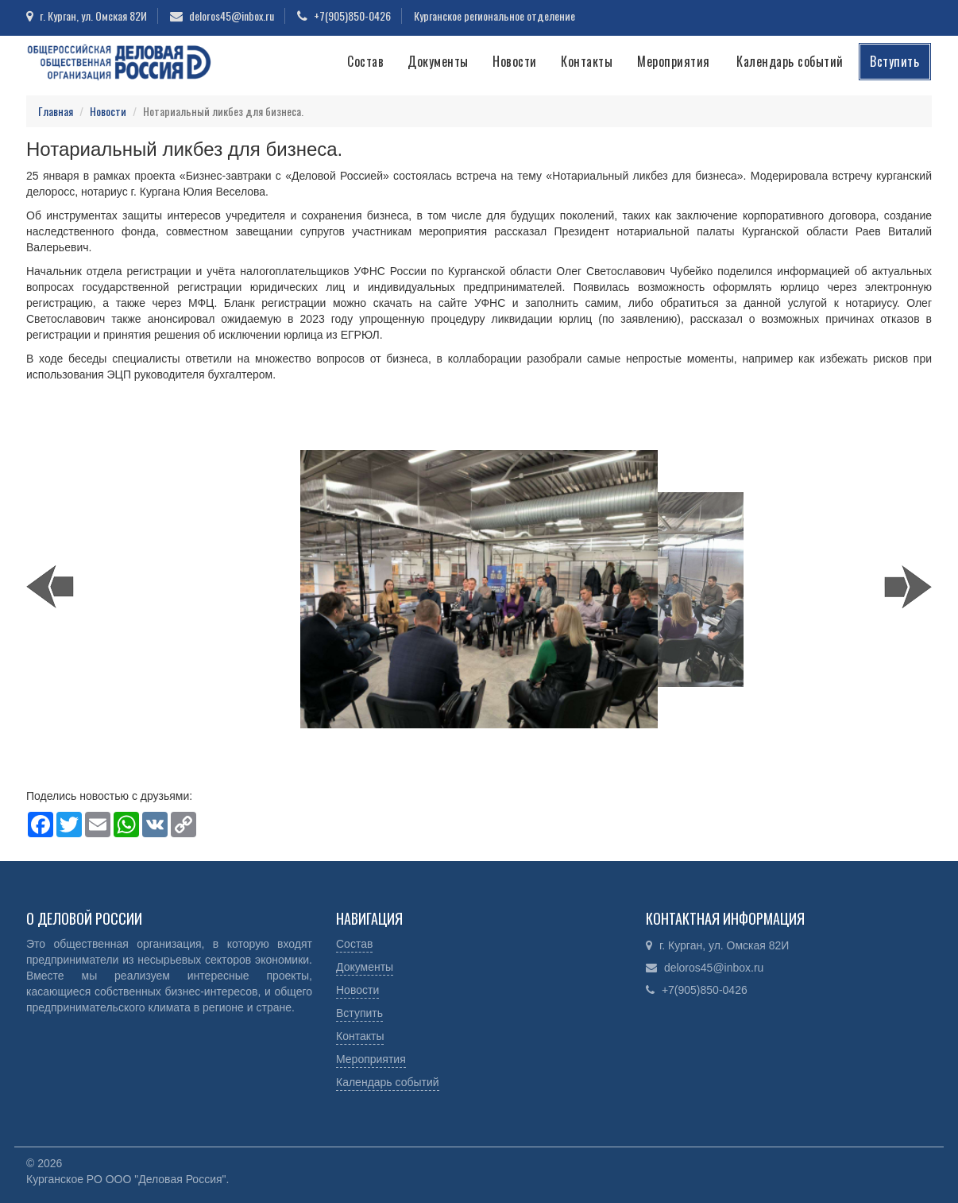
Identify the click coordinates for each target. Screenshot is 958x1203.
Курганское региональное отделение (494, 15)
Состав (365, 61)
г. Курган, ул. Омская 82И (93, 15)
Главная (55, 111)
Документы (438, 61)
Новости (515, 61)
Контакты (586, 61)
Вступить (894, 61)
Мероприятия (673, 61)
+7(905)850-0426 (352, 15)
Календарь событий (790, 61)
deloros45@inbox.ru (231, 15)
